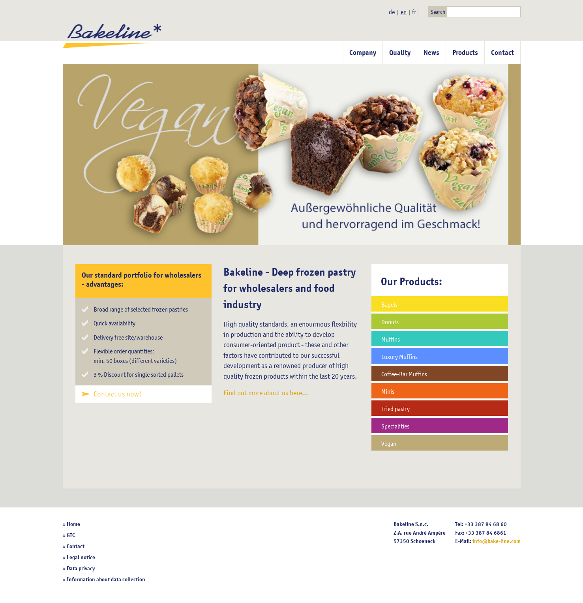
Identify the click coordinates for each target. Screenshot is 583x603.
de (392, 11)
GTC (71, 535)
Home (73, 524)
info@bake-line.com (496, 541)
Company (362, 52)
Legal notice (81, 557)
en (404, 11)
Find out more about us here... (265, 393)
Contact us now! (117, 394)
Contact (502, 52)
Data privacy (81, 568)
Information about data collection (106, 579)
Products (465, 52)
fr (414, 11)
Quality (400, 52)
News (431, 52)
